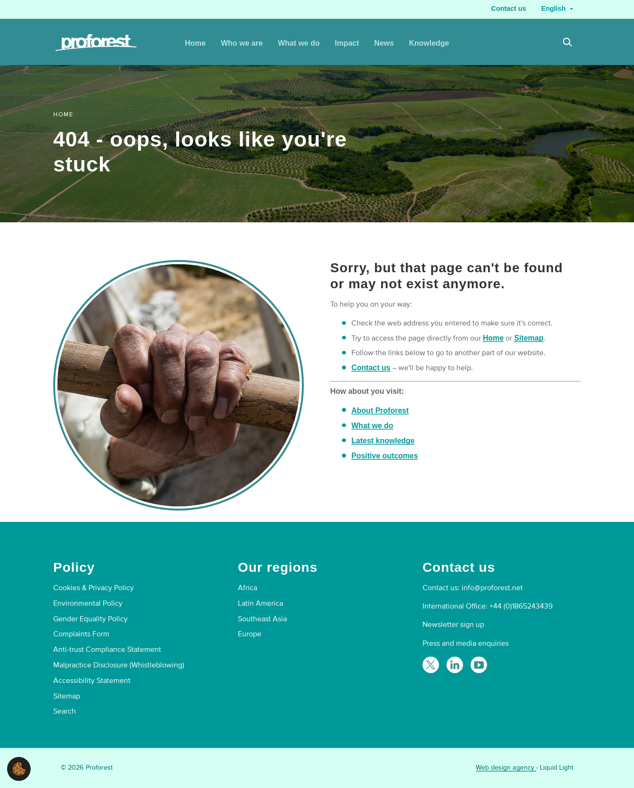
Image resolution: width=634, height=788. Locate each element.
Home (493, 338)
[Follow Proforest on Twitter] (431, 665)
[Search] (567, 43)
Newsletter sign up (453, 624)
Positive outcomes (384, 456)
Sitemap (528, 338)
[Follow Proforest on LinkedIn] (455, 665)
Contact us (370, 368)
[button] (19, 768)
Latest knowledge (383, 441)
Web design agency (506, 768)
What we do (372, 426)
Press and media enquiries (466, 643)
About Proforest (380, 410)
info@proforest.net (492, 588)
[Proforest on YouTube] (479, 665)
